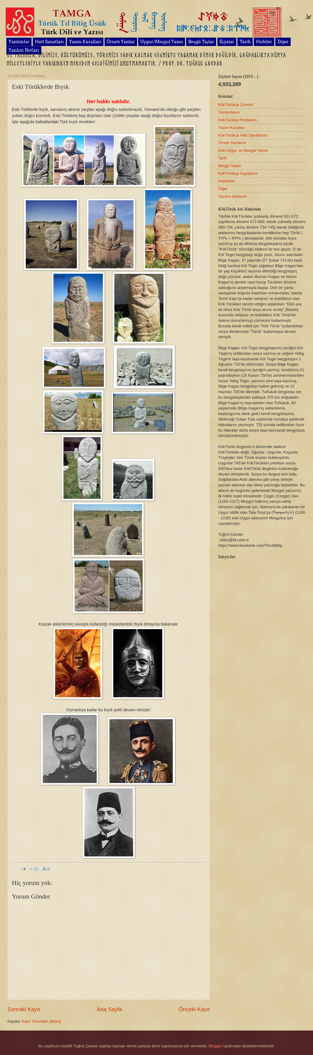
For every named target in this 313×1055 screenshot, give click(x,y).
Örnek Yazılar (121, 41)
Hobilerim (226, 181)
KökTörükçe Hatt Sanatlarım (242, 135)
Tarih (245, 41)
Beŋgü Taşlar (201, 41)
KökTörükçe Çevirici (235, 104)
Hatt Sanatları (49, 41)
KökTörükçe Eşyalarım (238, 173)
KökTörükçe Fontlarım (237, 120)
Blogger (215, 1046)
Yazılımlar (19, 41)
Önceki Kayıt (194, 1009)
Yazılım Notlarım (232, 196)
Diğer (223, 188)
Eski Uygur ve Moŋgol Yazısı (243, 150)
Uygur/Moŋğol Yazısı (161, 41)
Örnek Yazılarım (232, 142)
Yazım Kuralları (85, 41)
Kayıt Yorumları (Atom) (41, 1021)
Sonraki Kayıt (23, 1009)
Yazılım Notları (24, 50)
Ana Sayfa (109, 1009)
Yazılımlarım (229, 112)
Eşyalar (227, 41)
